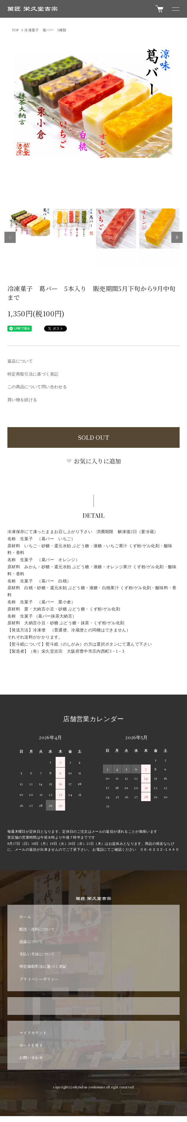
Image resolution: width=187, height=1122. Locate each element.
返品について (20, 361)
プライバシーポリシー (39, 979)
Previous (10, 237)
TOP (15, 30)
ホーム (25, 917)
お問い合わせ (31, 1057)
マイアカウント (33, 1033)
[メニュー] (175, 9)
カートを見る (31, 1045)
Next (177, 237)
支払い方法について (37, 954)
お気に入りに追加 (93, 461)
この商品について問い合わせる (37, 387)
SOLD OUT (93, 437)
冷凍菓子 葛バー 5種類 (45, 30)
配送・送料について (37, 929)
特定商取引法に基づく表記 (32, 374)
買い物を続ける (22, 400)
